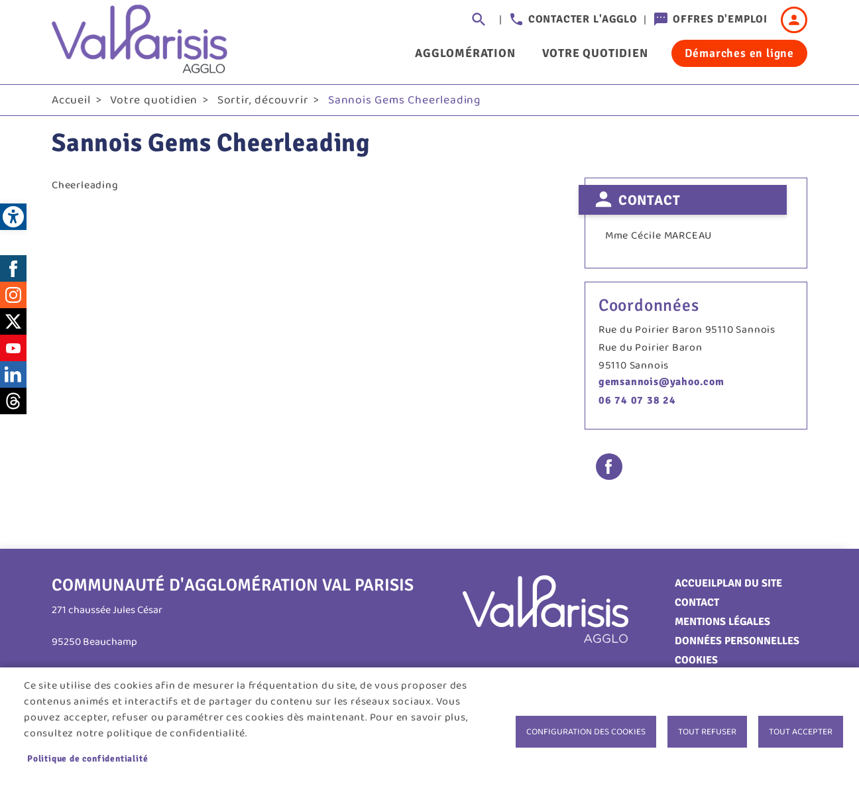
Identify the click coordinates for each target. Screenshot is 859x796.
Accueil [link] (71, 100)
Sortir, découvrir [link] (263, 100)
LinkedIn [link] (13, 374)
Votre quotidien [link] (595, 53)
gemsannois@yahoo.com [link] (661, 381)
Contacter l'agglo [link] (583, 19)
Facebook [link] (13, 268)
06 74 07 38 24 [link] (637, 400)
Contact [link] (697, 602)
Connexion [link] (794, 20)
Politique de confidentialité (87, 758)
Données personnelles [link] (737, 641)
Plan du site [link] (749, 583)
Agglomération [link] (465, 53)
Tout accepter (800, 731)
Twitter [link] (13, 321)
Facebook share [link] (609, 466)
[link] (13, 216)
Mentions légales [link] (722, 621)
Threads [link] (13, 401)
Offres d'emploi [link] (720, 19)
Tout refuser (707, 731)
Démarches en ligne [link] (739, 53)
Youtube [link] (13, 348)
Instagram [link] (13, 295)
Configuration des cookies (586, 731)
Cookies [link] (696, 660)
